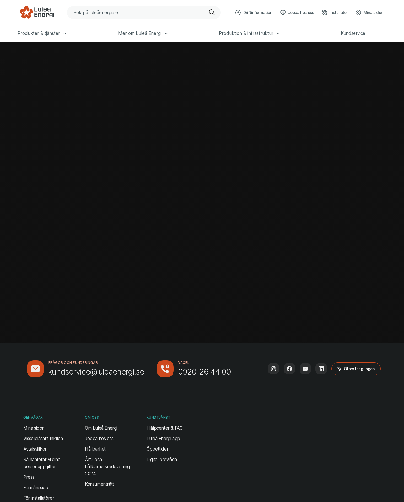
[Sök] (212, 12)
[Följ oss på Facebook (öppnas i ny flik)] (289, 369)
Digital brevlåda (162, 459)
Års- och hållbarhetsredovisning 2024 (107, 466)
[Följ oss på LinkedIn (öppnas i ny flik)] (321, 369)
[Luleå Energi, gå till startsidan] (37, 12)
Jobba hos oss (99, 438)
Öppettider (157, 449)
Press (28, 477)
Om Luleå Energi (101, 428)
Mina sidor (33, 427)
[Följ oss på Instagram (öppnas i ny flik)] (273, 369)
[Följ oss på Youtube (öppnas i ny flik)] (305, 369)
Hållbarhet (95, 449)
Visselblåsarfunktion (43, 438)
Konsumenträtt (99, 484)
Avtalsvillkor (35, 449)
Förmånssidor (36, 487)
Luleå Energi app (163, 438)
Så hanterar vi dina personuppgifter (41, 463)
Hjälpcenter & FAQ (164, 428)
